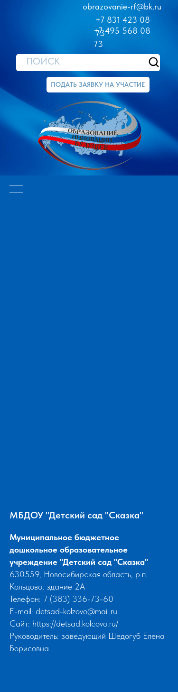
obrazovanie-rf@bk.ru (122, 6)
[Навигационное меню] (16, 189)
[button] (98, 84)
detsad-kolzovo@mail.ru (76, 611)
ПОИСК (43, 61)
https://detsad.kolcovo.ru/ (75, 623)
